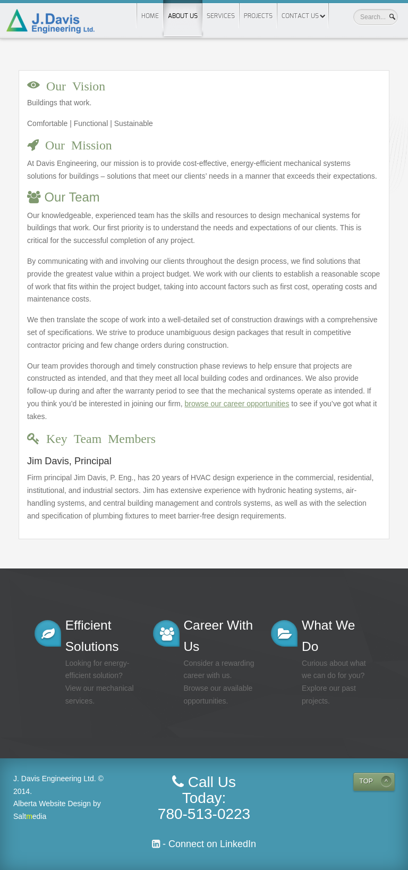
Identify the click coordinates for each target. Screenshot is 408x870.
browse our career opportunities (237, 403)
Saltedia (29, 816)
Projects (258, 16)
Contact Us (300, 16)
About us (183, 9)
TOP (366, 781)
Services (221, 16)
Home (150, 16)
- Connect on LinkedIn (208, 844)
